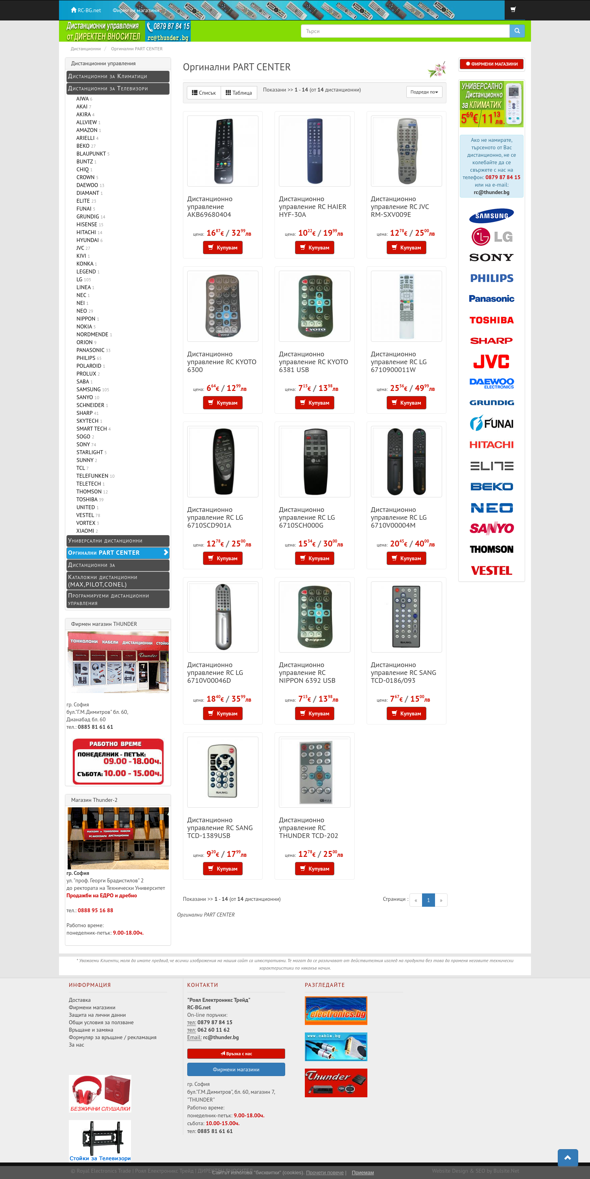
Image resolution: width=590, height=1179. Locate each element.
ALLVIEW (87, 122)
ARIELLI (86, 137)
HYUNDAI (88, 240)
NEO (83, 310)
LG (82, 279)
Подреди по (424, 92)
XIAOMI (86, 530)
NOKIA (85, 326)
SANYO (86, 397)
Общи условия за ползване (101, 1022)
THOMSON (91, 491)
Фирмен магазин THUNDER (104, 623)
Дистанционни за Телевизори (108, 88)
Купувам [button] (223, 247)
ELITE (85, 200)
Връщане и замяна (91, 1029)
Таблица (239, 92)
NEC (82, 295)
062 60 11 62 (213, 1029)
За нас (76, 1044)
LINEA (84, 287)
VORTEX (86, 522)
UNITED (86, 507)
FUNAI (84, 208)
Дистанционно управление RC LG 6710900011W (399, 361)
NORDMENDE (93, 334)
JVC (82, 247)
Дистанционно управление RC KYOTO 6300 (221, 361)
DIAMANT (88, 192)
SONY (85, 444)
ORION (85, 342)
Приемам (363, 1172)
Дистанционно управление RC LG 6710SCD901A (215, 517)
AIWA (83, 98)
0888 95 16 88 (95, 910)
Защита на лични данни (97, 1014)
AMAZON (87, 130)
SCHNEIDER (91, 405)
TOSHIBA (88, 499)
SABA (83, 381)
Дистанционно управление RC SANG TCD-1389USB (220, 827)
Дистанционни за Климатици (107, 76)
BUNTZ (85, 161)
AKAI (82, 106)
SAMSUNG (91, 389)
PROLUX (87, 373)
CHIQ (83, 169)
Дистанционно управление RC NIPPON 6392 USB (307, 672)
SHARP (86, 412)
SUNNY (85, 460)
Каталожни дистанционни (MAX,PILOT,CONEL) (102, 580)
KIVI (82, 255)
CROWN (86, 177)
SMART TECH (92, 428)
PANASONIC (92, 350)
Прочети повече (325, 1172)
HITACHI (88, 232)
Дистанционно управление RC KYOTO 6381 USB (313, 361)
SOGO (84, 436)
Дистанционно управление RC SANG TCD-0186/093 (404, 672)
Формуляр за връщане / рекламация (113, 1037)
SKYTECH (88, 420)
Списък (204, 92)
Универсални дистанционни (105, 540)
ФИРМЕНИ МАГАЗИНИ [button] (492, 64)
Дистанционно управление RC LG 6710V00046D (215, 672)
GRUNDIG (89, 216)
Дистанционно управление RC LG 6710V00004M (399, 517)
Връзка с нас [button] (236, 1053)
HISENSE (88, 224)
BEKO (85, 145)
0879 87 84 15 (502, 177)
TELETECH (89, 483)
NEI (81, 302)
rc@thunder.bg (492, 192)
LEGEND (87, 271)
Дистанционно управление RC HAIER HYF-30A (313, 206)
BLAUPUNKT (92, 153)
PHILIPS (87, 357)
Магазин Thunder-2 (94, 799)
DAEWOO (89, 185)
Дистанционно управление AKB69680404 (209, 206)
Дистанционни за (91, 564)
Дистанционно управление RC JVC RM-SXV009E (400, 206)
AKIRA (84, 114)
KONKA (85, 263)
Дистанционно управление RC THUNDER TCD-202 (308, 827)
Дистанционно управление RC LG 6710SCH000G (307, 517)
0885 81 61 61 (95, 726)
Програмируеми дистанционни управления (108, 599)
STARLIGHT (90, 452)
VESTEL (87, 515)
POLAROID (89, 365)
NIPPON (86, 318)
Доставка (80, 999)
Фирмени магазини (136, 10)
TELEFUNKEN (94, 475)
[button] (568, 1158)
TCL (81, 467)
